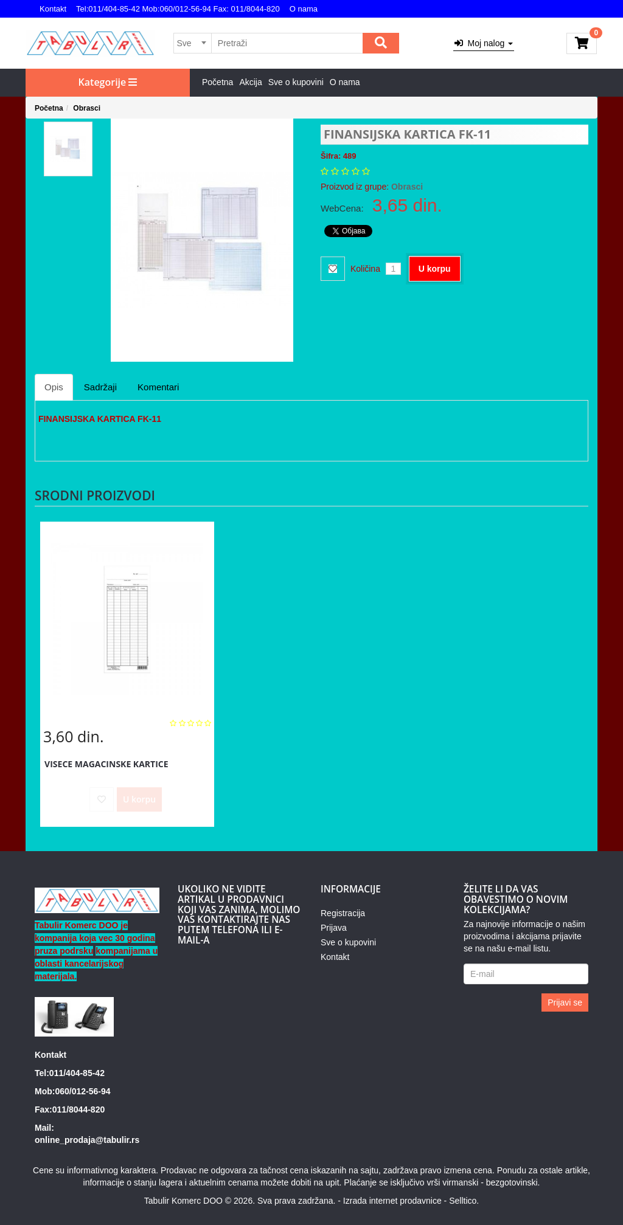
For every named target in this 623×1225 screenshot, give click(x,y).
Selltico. (464, 1201)
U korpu (435, 269)
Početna (217, 82)
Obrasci (86, 108)
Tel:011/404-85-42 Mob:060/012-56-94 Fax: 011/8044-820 (178, 8)
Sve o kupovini (296, 82)
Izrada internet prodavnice (392, 1201)
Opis (53, 387)
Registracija (343, 913)
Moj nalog (483, 43)
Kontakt (53, 8)
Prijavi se (565, 1002)
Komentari (158, 387)
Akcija (250, 82)
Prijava (334, 928)
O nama (304, 8)
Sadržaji (100, 387)
